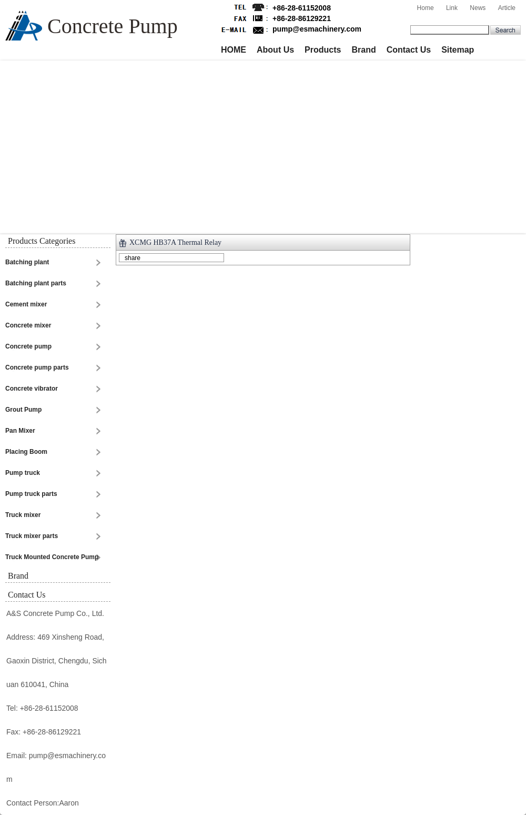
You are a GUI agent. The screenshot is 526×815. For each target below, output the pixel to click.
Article (506, 8)
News (477, 8)
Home (425, 8)
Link (452, 8)
